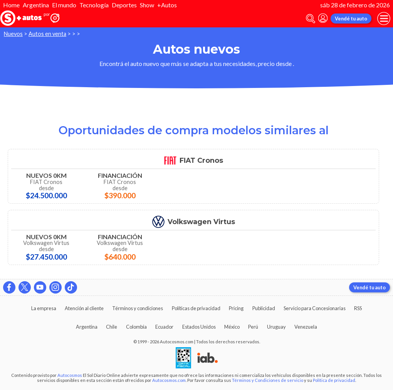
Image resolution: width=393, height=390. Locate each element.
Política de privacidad (334, 380)
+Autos (167, 4)
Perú (253, 327)
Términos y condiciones (137, 308)
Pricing (236, 308)
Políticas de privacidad (196, 308)
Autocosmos (69, 375)
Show (147, 4)
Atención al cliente (84, 308)
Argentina (36, 4)
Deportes (124, 4)
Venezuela (305, 327)
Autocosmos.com (169, 380)
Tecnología (94, 4)
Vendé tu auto (351, 18)
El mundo (64, 4)
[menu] (383, 18)
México (232, 327)
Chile (111, 327)
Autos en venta (47, 33)
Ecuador (164, 327)
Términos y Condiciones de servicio (267, 380)
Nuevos (13, 33)
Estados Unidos (199, 327)
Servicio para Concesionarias (315, 308)
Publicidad (263, 308)
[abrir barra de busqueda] (310, 18)
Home (11, 4)
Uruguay (276, 327)
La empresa (43, 308)
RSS (358, 308)
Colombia (136, 327)
